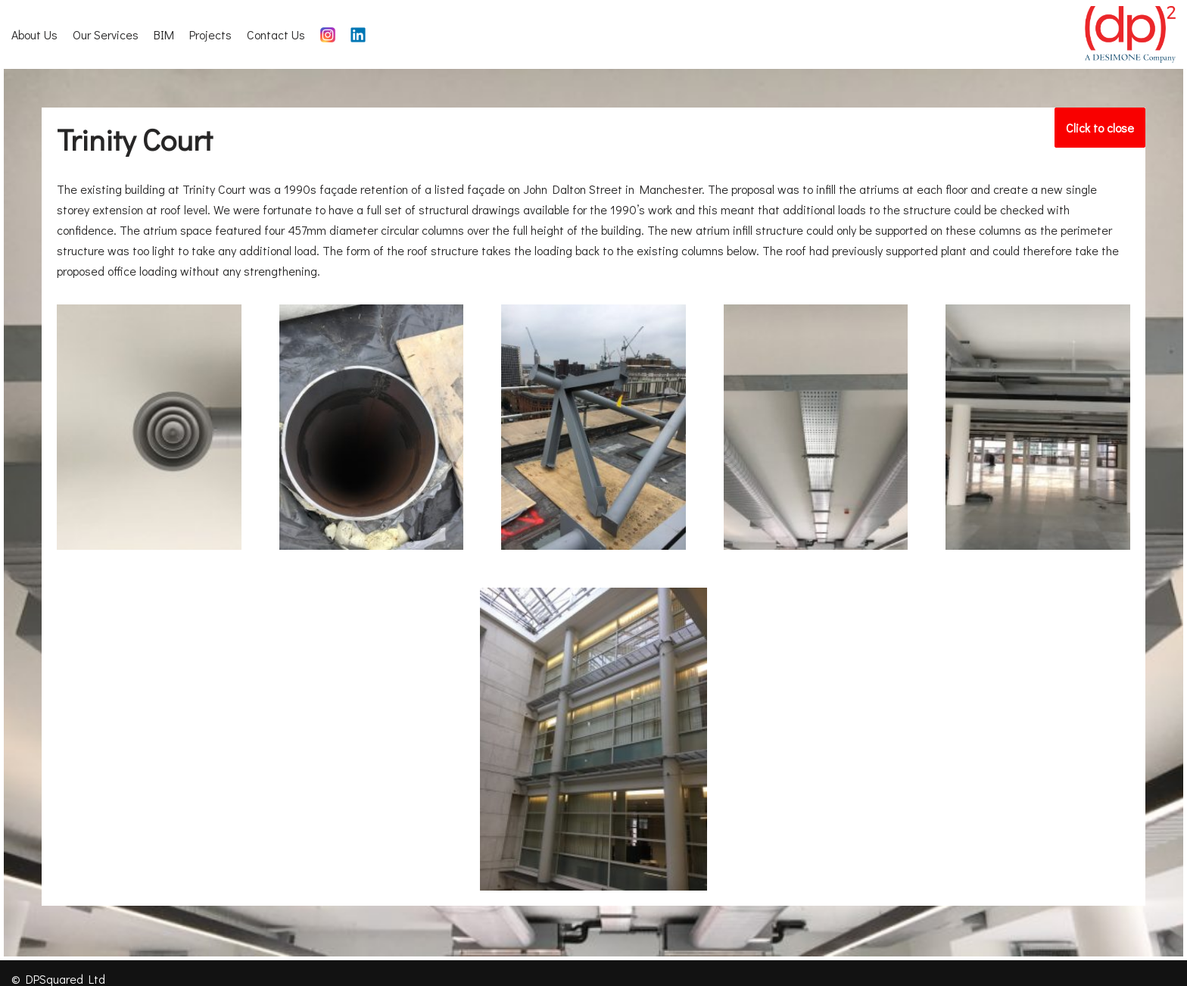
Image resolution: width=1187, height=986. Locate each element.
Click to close (1105, 123)
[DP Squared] (1130, 34)
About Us (34, 34)
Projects (210, 34)
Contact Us (276, 34)
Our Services (106, 34)
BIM (164, 34)
